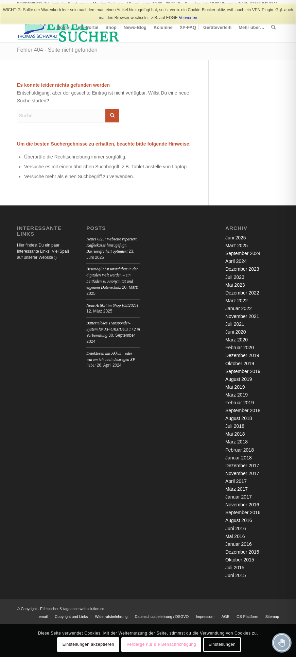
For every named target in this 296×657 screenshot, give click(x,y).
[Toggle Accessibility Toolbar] (282, 643)
